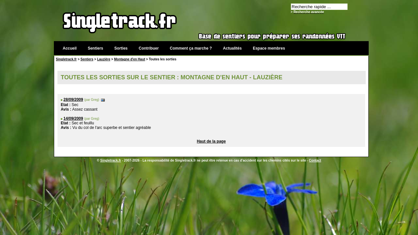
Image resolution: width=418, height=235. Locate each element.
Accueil (70, 48)
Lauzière (103, 59)
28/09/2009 (73, 99)
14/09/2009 (73, 118)
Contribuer (149, 48)
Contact (315, 160)
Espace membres (269, 48)
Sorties (121, 48)
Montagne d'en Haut (129, 59)
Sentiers (95, 48)
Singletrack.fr (66, 59)
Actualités (232, 48)
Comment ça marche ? (191, 48)
